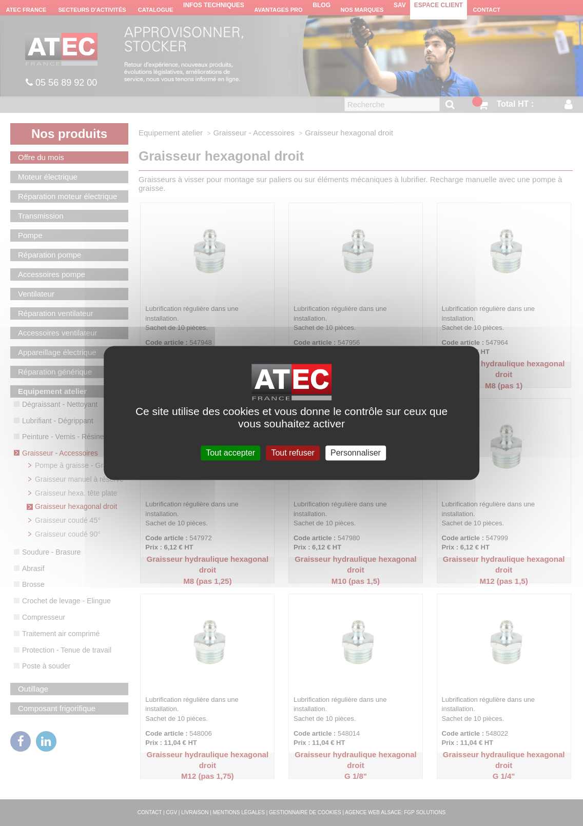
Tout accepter (230, 452)
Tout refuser (292, 452)
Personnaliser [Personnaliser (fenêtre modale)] (356, 452)
